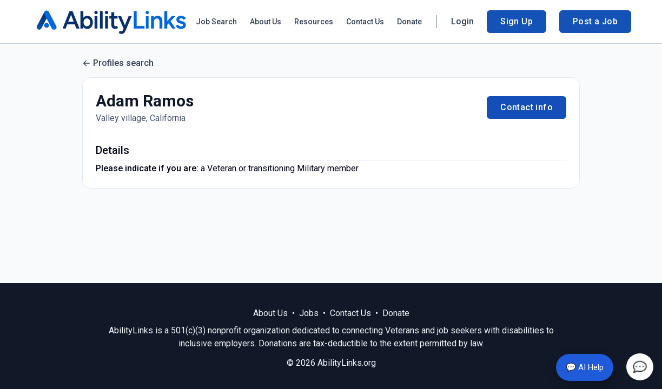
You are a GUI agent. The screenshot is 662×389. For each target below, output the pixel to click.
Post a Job (595, 21)
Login (462, 21)
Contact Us (365, 21)
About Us (265, 21)
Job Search (216, 21)
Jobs (309, 313)
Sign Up (516, 21)
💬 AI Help (585, 367)
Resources (313, 21)
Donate (409, 21)
